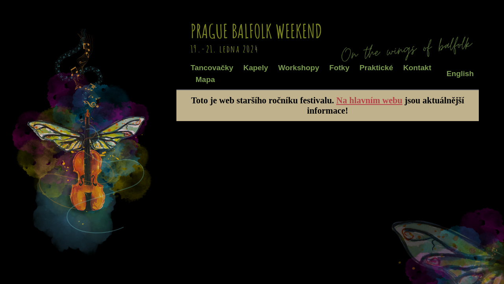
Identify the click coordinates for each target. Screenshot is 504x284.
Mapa (205, 79)
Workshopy (298, 68)
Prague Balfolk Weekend (256, 31)
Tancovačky (212, 68)
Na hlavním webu (369, 100)
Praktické (376, 68)
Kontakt (417, 68)
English (460, 73)
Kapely (255, 68)
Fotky (339, 68)
